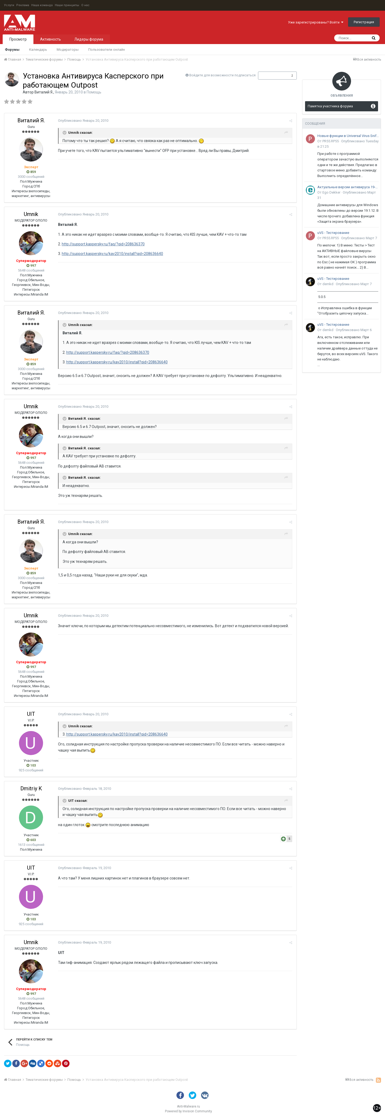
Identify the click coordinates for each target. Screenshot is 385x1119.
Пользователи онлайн (106, 50)
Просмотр (18, 39)
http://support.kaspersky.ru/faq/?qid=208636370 (102, 244)
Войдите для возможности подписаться (222, 75)
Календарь (38, 50)
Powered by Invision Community (188, 1111)
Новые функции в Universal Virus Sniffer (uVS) (348, 136)
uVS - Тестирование (333, 233)
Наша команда (42, 5)
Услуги (9, 5)
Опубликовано (83, 121)
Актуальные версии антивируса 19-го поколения (348, 187)
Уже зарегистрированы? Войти (315, 22)
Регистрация (364, 22)
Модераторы (68, 50)
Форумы (12, 50)
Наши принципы (67, 5)
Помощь (94, 92)
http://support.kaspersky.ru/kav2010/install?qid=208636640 (112, 254)
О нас (85, 5)
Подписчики (271, 75)
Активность (50, 39)
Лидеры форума (88, 39)
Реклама (22, 5)
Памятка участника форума (330, 106)
